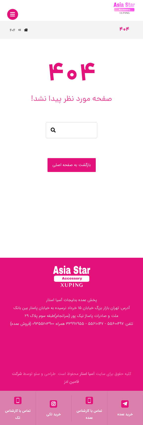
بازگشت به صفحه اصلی (71, 165)
